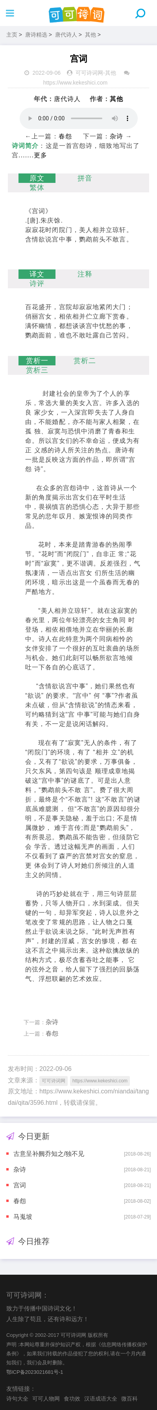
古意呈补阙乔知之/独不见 (48, 1153)
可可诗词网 (89, 73)
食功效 (72, 1398)
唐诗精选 (36, 34)
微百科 (129, 1398)
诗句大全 (17, 1398)
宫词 (19, 1185)
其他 (90, 34)
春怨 (65, 136)
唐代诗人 (66, 34)
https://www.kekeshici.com (75, 82)
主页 (11, 34)
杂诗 (116, 136)
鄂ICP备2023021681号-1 (34, 1372)
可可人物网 (46, 1398)
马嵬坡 (22, 1216)
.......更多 (32, 155)
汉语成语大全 (100, 1398)
